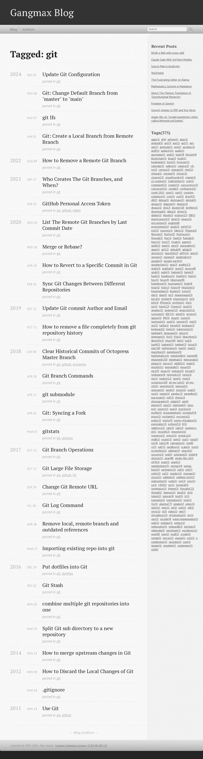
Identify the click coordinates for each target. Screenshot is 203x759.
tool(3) (179, 496)
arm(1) (177, 147)
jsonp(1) (185, 318)
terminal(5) (182, 485)
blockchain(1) (159, 158)
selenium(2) (180, 454)
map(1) (191, 348)
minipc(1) (156, 363)
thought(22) (187, 488)
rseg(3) (194, 439)
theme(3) (173, 488)
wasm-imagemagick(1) (185, 519)
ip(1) (192, 299)
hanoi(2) (188, 272)
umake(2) (179, 504)
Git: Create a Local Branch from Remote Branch (88, 139)
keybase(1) (188, 325)
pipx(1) (167, 405)
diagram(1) (169, 204)
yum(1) (187, 542)
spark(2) (175, 462)
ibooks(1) (175, 291)
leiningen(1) (158, 336)
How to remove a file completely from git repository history (89, 330)
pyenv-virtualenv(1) (185, 420)
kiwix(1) (170, 329)
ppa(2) (173, 409)
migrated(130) (159, 359)
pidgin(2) (176, 401)
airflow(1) (172, 139)
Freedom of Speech (162, 103)
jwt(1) (154, 325)
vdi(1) (191, 507)
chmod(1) (156, 173)
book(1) (182, 158)
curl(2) (180, 196)
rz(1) (153, 447)
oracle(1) (181, 390)
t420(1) (162, 485)
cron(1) (171, 196)
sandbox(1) (173, 447)
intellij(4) (166, 299)
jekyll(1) (180, 314)
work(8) (155, 534)
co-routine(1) (159, 181)
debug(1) (164, 200)
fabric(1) (179, 230)
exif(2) (155, 230)
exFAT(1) (186, 226)
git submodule (58, 394)
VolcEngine (157, 73)
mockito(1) (157, 367)
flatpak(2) (188, 238)
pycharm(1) (168, 416)
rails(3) (170, 428)
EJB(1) (192, 215)
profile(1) (156, 412)
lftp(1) (177, 336)
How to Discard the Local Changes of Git (88, 671)
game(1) (186, 242)
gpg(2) (173, 264)
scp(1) (194, 447)
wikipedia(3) (158, 530)
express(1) (166, 230)
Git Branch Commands (67, 376)
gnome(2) (156, 257)
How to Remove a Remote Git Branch (84, 160)
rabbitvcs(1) (158, 428)
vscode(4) (165, 519)
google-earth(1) (173, 261)
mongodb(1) (172, 367)
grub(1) (155, 272)
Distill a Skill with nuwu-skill (167, 53)
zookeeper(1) (185, 545)
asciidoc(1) (189, 147)
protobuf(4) (189, 412)
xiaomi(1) (180, 538)
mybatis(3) (178, 371)
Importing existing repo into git (78, 548)
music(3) (165, 371)
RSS (191, 29)
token (77, 210)
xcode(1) (186, 534)
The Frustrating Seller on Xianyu (170, 79)
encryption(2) (159, 223)
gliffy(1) (184, 253)
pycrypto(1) (183, 416)
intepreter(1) (180, 299)
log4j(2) (155, 344)
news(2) (187, 374)
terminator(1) (159, 488)
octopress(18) (159, 382)
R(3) (184, 424)
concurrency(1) (189, 185)
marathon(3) (158, 352)
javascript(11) (187, 310)
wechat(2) (189, 526)
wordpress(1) (189, 530)
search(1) (186, 450)
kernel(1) (175, 325)
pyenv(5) (168, 420)
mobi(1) (190, 363)
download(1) (158, 211)
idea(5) (163, 295)
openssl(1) (181, 386)
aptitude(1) (166, 147)
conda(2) (173, 188)
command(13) (159, 185)
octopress (79, 364)
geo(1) (174, 245)
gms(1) (194, 253)
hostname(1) (175, 283)
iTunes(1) (176, 306)
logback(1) (168, 344)
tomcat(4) (168, 496)
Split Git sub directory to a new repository (78, 631)
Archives (28, 29)
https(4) (175, 287)
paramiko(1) (190, 393)
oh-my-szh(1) (176, 382)
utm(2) (182, 507)
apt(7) (184, 143)
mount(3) (185, 367)
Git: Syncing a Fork (64, 413)
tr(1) (186, 496)
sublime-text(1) (185, 477)
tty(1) (154, 504)
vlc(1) (190, 515)
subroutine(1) (159, 481)
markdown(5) (174, 352)
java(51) (187, 306)
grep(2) (179, 268)
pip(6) (185, 401)
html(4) (188, 283)
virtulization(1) (177, 515)
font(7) (166, 242)
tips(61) (181, 492)
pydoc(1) (156, 420)
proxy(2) (156, 416)
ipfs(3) (155, 302)
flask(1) (177, 238)
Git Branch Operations (67, 450)
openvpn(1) (157, 390)
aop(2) (176, 143)
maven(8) (192, 355)
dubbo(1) (156, 215)
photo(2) (180, 397)
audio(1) (179, 150)
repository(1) (178, 431)
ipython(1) (178, 302)
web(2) (155, 523)
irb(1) (189, 302)
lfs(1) (169, 336)
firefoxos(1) (183, 234)
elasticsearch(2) (160, 219)
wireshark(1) (173, 530)
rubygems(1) (177, 443)
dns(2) (166, 207)
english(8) (174, 223)
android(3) (157, 143)
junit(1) (171, 321)
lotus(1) (192, 344)
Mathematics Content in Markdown (171, 86)
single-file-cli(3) (184, 458)
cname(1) (190, 177)
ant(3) (167, 143)
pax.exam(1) (158, 397)
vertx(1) (155, 511)
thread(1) (156, 492)
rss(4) (154, 443)
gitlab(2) (187, 249)
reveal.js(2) (184, 435)
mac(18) (155, 348)
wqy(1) (165, 534)
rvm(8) (189, 443)
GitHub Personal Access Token (76, 203)
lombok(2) (180, 344)
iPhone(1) (165, 302)
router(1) (166, 439)
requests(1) (158, 435)
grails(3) (155, 268)
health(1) (181, 276)
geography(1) (187, 245)
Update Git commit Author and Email (84, 308)
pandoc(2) (177, 393)
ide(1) (154, 295)
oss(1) (154, 393)
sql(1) (180, 469)
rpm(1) (177, 439)
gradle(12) (184, 264)
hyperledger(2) (159, 291)
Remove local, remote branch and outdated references (81, 526)
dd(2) (154, 200)
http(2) (165, 287)
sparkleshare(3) (160, 466)
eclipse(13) (181, 215)
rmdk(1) (155, 439)
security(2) (157, 454)
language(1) (171, 333)
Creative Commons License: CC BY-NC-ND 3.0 (81, 745)
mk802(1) (179, 363)
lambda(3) (156, 333)
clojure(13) (157, 177)
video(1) (172, 511)
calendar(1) (157, 166)
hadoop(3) (177, 272)
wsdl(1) (175, 534)
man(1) (182, 348)
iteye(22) (164, 306)
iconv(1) (186, 291)
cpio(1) (170, 192)
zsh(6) (154, 549)
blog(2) (172, 158)
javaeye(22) (171, 310)
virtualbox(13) (159, 515)
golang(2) (169, 257)
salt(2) (161, 447)
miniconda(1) (191, 359)
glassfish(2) (171, 253)
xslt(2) (190, 538)
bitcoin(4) (191, 154)
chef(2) (189, 169)
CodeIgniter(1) (176, 181)
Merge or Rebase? (62, 247)
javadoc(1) (157, 310)
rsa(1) (185, 439)
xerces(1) (168, 538)
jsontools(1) (158, 321)
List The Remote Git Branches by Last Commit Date (85, 225)
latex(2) (183, 333)
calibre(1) (171, 166)
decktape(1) (177, 200)
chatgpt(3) (177, 169)
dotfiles (67, 573)
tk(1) (190, 492)
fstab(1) (176, 242)
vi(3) (164, 511)
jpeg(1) (175, 318)
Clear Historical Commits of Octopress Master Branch (86, 354)
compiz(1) (173, 185)
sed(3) (168, 454)
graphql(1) (168, 268)
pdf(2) (170, 397)
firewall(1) (157, 238)
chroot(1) (181, 173)
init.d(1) (155, 299)
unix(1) (165, 507)
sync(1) (191, 481)
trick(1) (187, 500)
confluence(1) (188, 188)
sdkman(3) (174, 450)
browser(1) (183, 162)
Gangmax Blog (42, 12)
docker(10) (178, 207)
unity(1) (155, 507)
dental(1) (191, 200)
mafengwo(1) (169, 348)
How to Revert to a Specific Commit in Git (89, 265)
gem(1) (166, 245)
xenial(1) (156, 538)
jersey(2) (191, 314)
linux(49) (170, 340)
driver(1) (182, 211)
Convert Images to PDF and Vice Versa (173, 110)
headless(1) (168, 276)
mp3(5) (155, 371)
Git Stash (52, 585)
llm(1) (180, 340)
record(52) (164, 431)
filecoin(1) (157, 234)
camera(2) (183, 166)
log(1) (188, 340)
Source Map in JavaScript (165, 66)
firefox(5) (169, 234)
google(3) (156, 261)
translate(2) (158, 500)
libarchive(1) (190, 336)
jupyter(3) (182, 321)
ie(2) (170, 295)
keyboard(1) (158, 329)
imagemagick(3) (183, 295)
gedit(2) (155, 245)
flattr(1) (155, 242)
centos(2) (164, 169)
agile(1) (155, 139)
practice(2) (184, 409)
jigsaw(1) (156, 318)
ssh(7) (188, 469)
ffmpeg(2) (191, 230)
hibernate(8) (177, 280)
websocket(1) (159, 526)
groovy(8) (190, 268)
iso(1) (154, 306)
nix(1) (154, 378)
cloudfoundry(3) (174, 177)
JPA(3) (166, 318)
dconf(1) (190, 196)
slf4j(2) (155, 462)
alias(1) (184, 139)
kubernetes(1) (185, 329)
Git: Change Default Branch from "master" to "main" (80, 96)
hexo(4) (164, 280)
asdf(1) (155, 150)
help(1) (192, 276)
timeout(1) (169, 492)
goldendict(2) (183, 257)
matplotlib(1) (178, 355)
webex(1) (179, 523)
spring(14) (176, 466)
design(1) (156, 204)
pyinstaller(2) (159, 424)
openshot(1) (167, 386)
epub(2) (174, 226)
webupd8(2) (175, 526)
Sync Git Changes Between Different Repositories (84, 286)
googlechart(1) (159, 264)
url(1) (174, 507)
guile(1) (165, 272)
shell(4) (193, 454)
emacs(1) (186, 219)
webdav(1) (167, 523)
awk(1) (170, 154)
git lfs (48, 117)
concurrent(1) (159, 188)
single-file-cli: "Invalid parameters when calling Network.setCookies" (174, 119)
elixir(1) (175, 219)
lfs (74, 475)
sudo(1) (172, 481)
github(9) (175, 249)
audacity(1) (167, 150)
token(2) (156, 496)
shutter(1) (157, 458)
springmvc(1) (168, 469)
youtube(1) (175, 542)
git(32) (165, 249)
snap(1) (165, 462)
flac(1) (168, 238)
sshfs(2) (156, 473)
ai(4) (163, 139)
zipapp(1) (156, 545)
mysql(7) (190, 371)
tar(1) (171, 485)
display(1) (182, 204)
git (58, 81)
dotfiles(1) (192, 207)
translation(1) (174, 500)
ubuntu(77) (165, 504)
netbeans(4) (158, 374)
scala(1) (185, 447)
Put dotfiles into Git (65, 567)
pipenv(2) (156, 405)
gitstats (50, 431)
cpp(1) (178, 192)
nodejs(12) (165, 378)
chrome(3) (169, 173)
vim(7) (182, 511)
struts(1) (156, 477)
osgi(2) (191, 390)
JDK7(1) (170, 314)
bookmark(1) (158, 162)
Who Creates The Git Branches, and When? (83, 182)
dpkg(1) (171, 211)
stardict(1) (176, 473)
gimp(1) (155, 249)
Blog (13, 29)
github (66, 210)
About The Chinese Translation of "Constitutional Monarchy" (171, 95)
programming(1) (172, 412)
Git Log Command (62, 505)
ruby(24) (164, 443)
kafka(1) (164, 325)
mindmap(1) (175, 359)
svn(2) (182, 481)
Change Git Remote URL (69, 487)
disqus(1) (156, 207)
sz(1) (154, 485)
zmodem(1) (169, 545)
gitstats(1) (157, 253)
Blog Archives (84, 732)
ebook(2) (168, 215)
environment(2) (160, 226)
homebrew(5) (159, 283)
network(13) (174, 374)
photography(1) (160, 401)
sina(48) (169, 458)
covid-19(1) (157, 192)
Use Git (50, 708)
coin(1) (190, 181)
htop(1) (155, 287)
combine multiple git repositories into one (86, 606)
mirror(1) (168, 363)
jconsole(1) (157, 314)
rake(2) (179, 428)
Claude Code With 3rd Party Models (171, 59)
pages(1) (165, 393)
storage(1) (189, 473)
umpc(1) (190, 504)
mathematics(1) (160, 355)
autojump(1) (158, 154)
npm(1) (177, 378)
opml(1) (170, 390)
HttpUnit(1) (188, 287)
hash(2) (155, 276)
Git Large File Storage (67, 468)
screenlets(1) (159, 450)
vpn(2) (154, 519)
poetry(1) (163, 409)
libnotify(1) (157, 340)
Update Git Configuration (71, 74)
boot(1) (171, 162)
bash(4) (180, 154)
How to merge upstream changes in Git (86, 653)
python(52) (174, 424)
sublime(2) (169, 477)
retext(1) (171, 435)
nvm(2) (186, 378)
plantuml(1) (179, 405)
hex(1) (155, 280)
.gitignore (53, 690)
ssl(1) (165, 473)
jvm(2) (192, 321)
